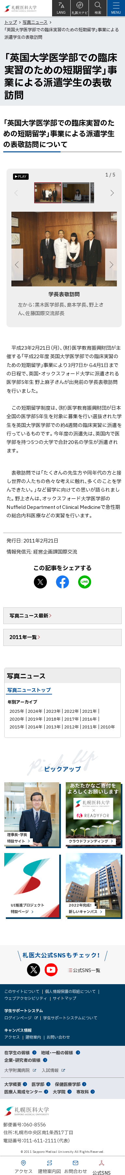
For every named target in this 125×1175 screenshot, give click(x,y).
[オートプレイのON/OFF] (21, 177)
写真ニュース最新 (28, 615)
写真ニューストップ (29, 690)
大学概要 (12, 1084)
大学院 (59, 1092)
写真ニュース (35, 22)
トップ (10, 22)
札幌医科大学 (20, 8)
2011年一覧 (23, 637)
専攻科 (82, 1092)
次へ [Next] (111, 193)
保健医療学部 (67, 1084)
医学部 (38, 1084)
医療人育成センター (23, 1092)
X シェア (40, 581)
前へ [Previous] (17, 193)
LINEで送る (84, 581)
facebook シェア (62, 581)
